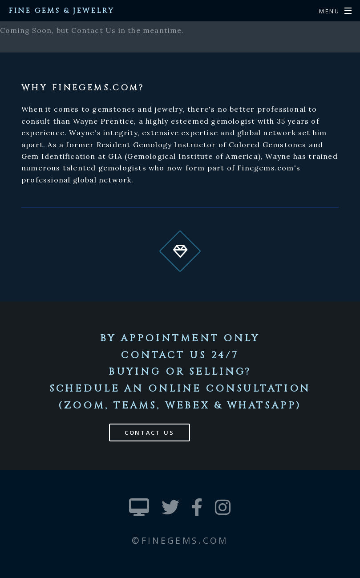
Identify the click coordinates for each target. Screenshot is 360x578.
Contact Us (149, 432)
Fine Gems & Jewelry (61, 11)
